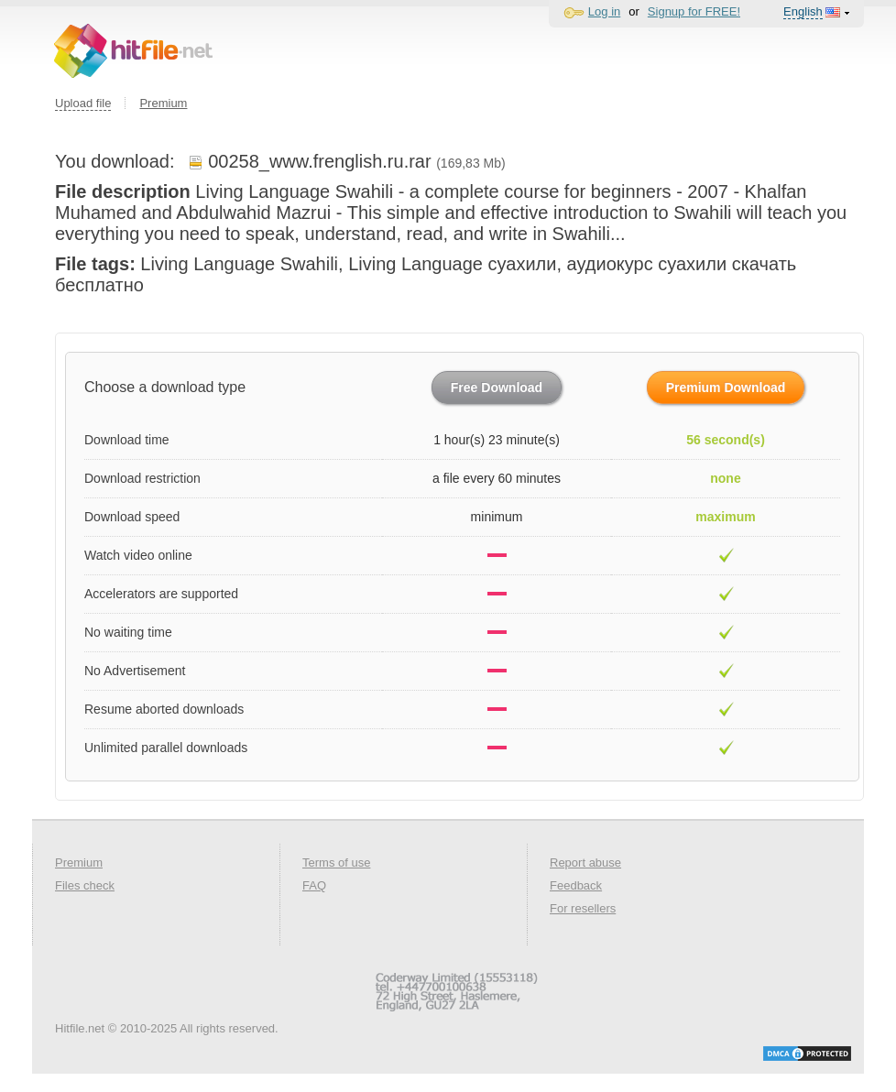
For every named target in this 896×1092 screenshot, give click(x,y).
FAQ (314, 885)
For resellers (583, 908)
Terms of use (336, 862)
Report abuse (585, 862)
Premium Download (726, 387)
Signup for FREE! (694, 11)
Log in (604, 11)
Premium (163, 103)
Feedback (576, 885)
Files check (85, 885)
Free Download (496, 387)
